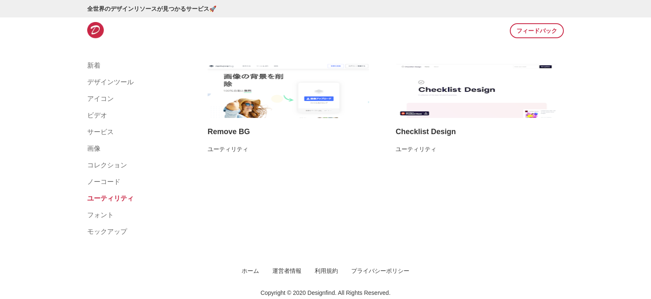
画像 (93, 148)
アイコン (100, 98)
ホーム (250, 270)
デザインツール (110, 82)
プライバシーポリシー (380, 270)
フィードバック (536, 30)
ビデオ (97, 115)
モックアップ (107, 231)
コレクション (107, 165)
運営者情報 (286, 270)
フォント (100, 214)
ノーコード (103, 181)
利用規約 (326, 270)
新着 (93, 65)
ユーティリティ (110, 198)
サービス (100, 131)
